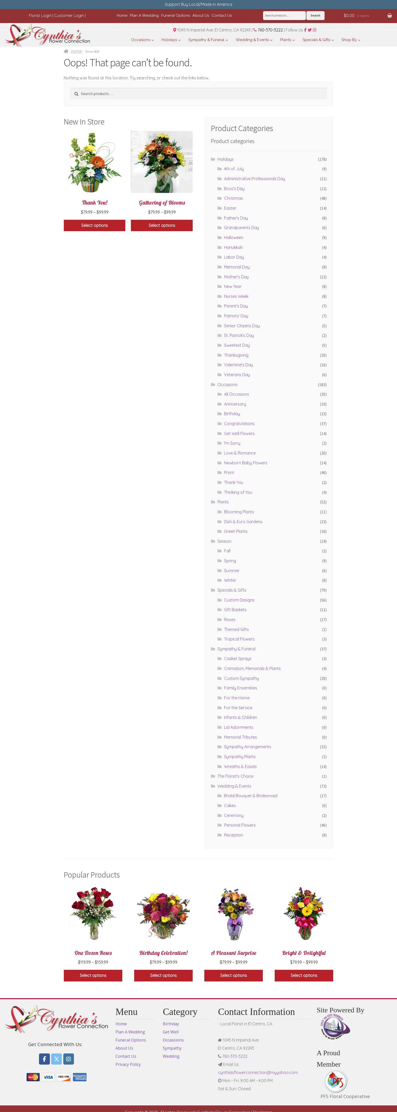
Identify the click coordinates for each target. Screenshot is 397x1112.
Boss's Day (234, 188)
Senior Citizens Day (242, 325)
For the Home (237, 697)
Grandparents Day (241, 227)
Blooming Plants (239, 511)
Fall (227, 550)
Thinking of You (238, 492)
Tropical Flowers (239, 639)
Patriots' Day (236, 315)
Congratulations (239, 423)
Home (76, 51)
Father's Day (236, 218)
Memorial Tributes (240, 737)
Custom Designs (239, 600)
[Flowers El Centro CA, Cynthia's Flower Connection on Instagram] (68, 1059)
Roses (229, 619)
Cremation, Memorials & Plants (252, 668)
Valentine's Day (238, 364)
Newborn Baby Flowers (245, 462)
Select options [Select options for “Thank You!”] (94, 225)
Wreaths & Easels (240, 766)
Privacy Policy (128, 1064)
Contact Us (125, 1056)
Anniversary (235, 404)
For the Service (238, 707)
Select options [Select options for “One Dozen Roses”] (93, 975)
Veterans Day (237, 374)
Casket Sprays (237, 658)
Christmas (233, 198)
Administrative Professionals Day (254, 178)
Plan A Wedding (130, 1032)
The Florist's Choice (235, 776)
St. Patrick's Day (239, 335)
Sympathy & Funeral (236, 648)
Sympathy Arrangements (247, 746)
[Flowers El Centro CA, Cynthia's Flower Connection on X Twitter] (56, 1059)
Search (315, 15)
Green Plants (236, 531)
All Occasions (236, 394)
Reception (233, 834)
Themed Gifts (236, 629)
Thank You (233, 482)
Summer (232, 570)
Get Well (170, 1032)
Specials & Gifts (231, 590)
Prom (229, 472)
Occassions (173, 1040)
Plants (223, 501)
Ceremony (234, 815)
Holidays (225, 159)
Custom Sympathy (241, 678)
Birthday (232, 413)
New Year (233, 286)
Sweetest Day (237, 345)
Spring (230, 560)
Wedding (171, 1056)
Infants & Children (240, 717)
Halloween (233, 237)
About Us (124, 1048)
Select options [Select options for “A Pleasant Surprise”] (233, 975)
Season (224, 541)
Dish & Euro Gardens (243, 521)
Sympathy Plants (240, 756)
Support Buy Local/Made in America (198, 4)
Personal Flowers (240, 825)
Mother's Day (236, 276)
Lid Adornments (238, 727)
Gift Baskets (235, 609)
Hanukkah (233, 247)
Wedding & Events (234, 786)
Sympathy (172, 1048)
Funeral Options (130, 1040)
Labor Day (234, 257)
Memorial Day (237, 266)
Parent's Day (236, 305)
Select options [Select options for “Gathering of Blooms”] (162, 225)
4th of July (234, 168)
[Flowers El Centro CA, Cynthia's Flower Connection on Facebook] (44, 1059)
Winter (230, 580)
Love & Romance (240, 452)
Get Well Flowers (239, 433)
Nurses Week (236, 296)
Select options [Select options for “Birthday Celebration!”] (163, 975)
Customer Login (69, 15)
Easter (230, 208)
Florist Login (40, 15)
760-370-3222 (268, 29)
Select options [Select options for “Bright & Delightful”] (304, 975)
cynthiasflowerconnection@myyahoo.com (258, 1072)
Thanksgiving (236, 355)
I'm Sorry (232, 443)
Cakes (230, 805)
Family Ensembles (240, 687)
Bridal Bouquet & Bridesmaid (250, 795)
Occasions (227, 384)
